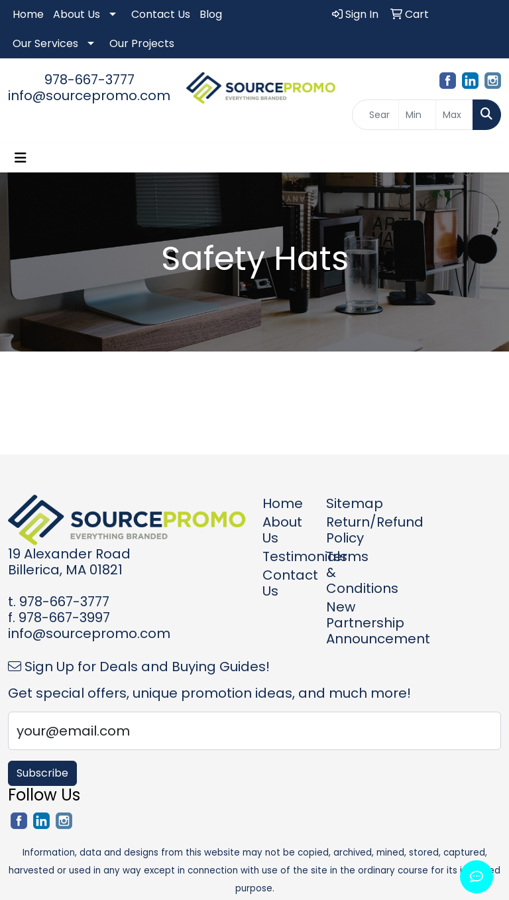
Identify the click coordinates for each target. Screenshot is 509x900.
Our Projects (141, 43)
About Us (76, 14)
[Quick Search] (376, 114)
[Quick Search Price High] (454, 114)
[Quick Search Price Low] (417, 114)
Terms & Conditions (350, 572)
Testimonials (286, 556)
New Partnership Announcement (350, 623)
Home (28, 14)
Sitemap (350, 503)
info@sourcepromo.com (89, 95)
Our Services (45, 43)
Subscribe (42, 773)
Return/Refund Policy (350, 530)
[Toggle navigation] (20, 158)
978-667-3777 (89, 79)
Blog (210, 14)
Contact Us (160, 14)
